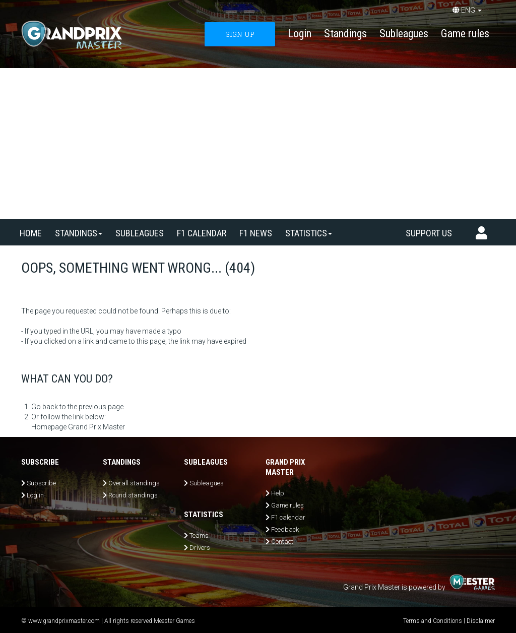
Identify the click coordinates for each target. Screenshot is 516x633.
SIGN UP (239, 34)
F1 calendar (201, 233)
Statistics (308, 233)
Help (277, 493)
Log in (35, 495)
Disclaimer (481, 620)
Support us (429, 233)
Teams (199, 535)
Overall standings (134, 483)
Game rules (465, 33)
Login (299, 33)
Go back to (48, 407)
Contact (282, 541)
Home (31, 233)
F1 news (255, 233)
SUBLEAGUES (139, 233)
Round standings (133, 495)
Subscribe (41, 483)
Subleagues (403, 33)
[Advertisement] (258, 143)
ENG (467, 10)
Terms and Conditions (432, 620)
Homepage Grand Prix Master (78, 427)
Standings (345, 33)
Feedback (285, 529)
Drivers (199, 547)
